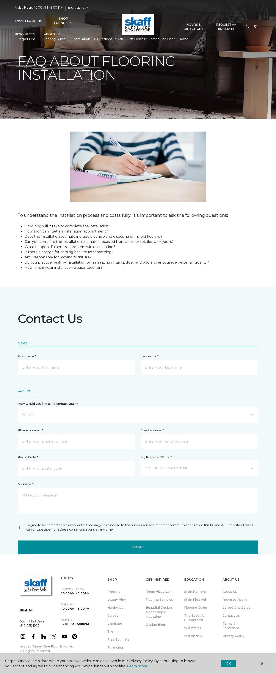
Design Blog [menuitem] (155, 625)
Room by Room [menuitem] (235, 600)
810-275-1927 (78, 8)
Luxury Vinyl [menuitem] (117, 600)
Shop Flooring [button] (28, 21)
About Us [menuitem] (230, 592)
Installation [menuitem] (193, 636)
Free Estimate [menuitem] (118, 639)
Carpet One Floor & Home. (52, 646)
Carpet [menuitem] (112, 615)
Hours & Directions (193, 27)
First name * (27, 356)
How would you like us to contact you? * (48, 403)
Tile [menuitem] (110, 631)
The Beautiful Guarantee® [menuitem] (194, 618)
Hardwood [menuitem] (115, 608)
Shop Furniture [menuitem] (63, 21)
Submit (138, 547)
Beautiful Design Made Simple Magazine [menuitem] (159, 612)
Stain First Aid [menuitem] (195, 600)
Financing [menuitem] (115, 647)
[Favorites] (256, 26)
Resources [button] (25, 34)
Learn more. (137, 666)
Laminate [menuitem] (114, 623)
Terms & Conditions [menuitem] (231, 626)
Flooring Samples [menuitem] (159, 600)
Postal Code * (28, 457)
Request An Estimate (226, 27)
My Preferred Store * (156, 457)
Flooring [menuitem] (113, 592)
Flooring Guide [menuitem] (195, 608)
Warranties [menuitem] (192, 628)
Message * (25, 484)
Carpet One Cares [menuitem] (236, 608)
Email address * (152, 430)
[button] (247, 26)
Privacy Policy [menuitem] (233, 636)
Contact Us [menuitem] (231, 615)
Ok (228, 663)
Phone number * (30, 430)
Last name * (149, 356)
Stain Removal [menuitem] (195, 592)
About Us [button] (52, 34)
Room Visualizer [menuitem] (158, 592)
